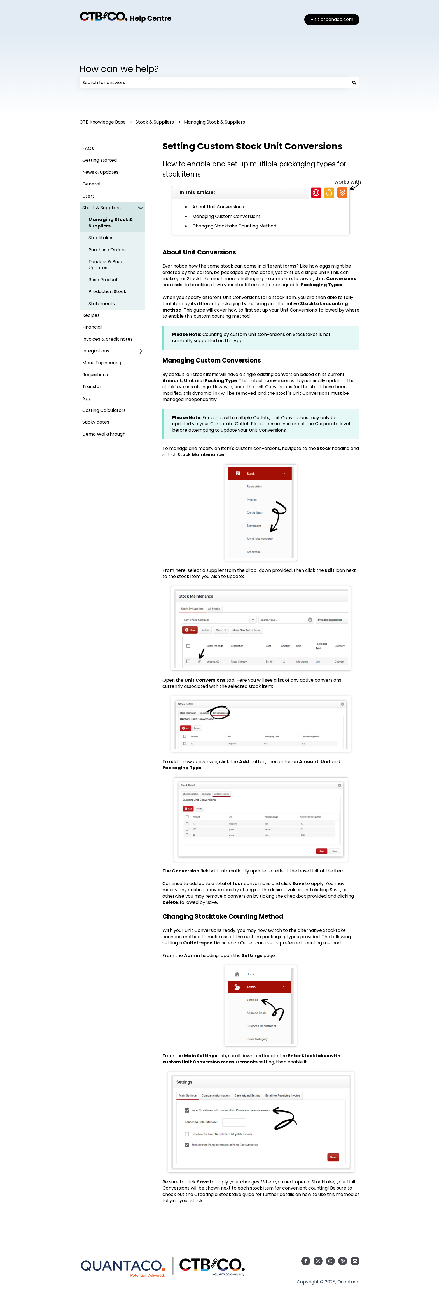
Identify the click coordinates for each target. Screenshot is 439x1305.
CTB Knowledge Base (103, 122)
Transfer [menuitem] (91, 386)
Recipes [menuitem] (91, 315)
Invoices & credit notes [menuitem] (107, 339)
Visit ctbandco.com (331, 19)
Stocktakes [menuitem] (100, 237)
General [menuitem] (91, 184)
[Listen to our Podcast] (342, 1261)
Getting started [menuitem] (99, 160)
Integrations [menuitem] (95, 351)
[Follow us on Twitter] (318, 1261)
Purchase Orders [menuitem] (107, 250)
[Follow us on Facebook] (305, 1261)
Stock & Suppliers (155, 122)
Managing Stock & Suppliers (214, 122)
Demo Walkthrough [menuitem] (103, 434)
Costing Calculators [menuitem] (104, 410)
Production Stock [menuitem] (107, 291)
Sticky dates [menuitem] (95, 422)
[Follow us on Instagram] (330, 1261)
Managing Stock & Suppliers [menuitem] (110, 222)
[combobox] (214, 82)
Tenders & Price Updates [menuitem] (105, 264)
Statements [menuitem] (101, 303)
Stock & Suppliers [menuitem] (101, 208)
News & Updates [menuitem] (100, 172)
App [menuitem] (87, 398)
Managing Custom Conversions (226, 216)
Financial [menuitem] (92, 327)
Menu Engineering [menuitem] (101, 362)
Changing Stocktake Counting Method (234, 226)
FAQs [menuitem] (88, 148)
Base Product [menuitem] (103, 280)
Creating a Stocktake (217, 1194)
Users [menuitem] (88, 196)
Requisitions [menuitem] (95, 374)
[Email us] (355, 1261)
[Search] (354, 82)
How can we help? (119, 68)
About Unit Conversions (218, 207)
